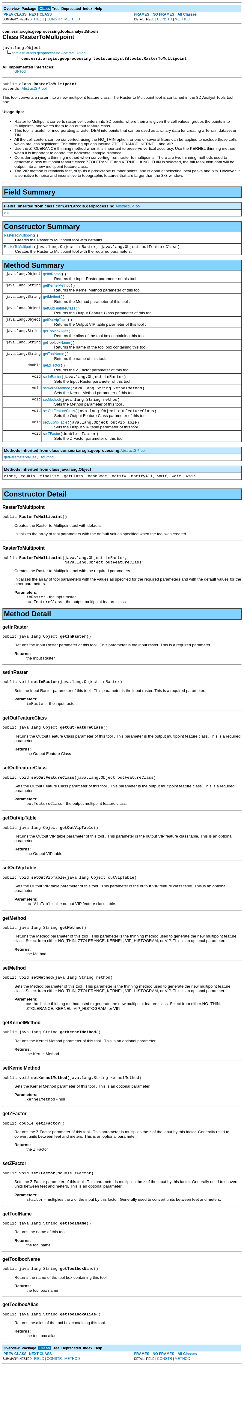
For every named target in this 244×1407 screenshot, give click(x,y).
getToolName (53, 366)
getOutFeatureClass (59, 316)
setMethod (51, 415)
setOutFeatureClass (59, 427)
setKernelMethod (56, 402)
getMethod (51, 304)
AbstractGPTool (34, 91)
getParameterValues (20, 476)
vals (7, 215)
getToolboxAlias (55, 341)
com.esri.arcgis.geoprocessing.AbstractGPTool (49, 54)
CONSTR (54, 19)
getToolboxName (56, 353)
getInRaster (52, 279)
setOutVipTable (55, 439)
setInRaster (52, 390)
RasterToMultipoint (19, 239)
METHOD (72, 19)
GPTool (20, 72)
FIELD (39, 19)
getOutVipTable (55, 329)
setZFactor (51, 452)
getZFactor (51, 378)
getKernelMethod (56, 292)
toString (47, 476)
